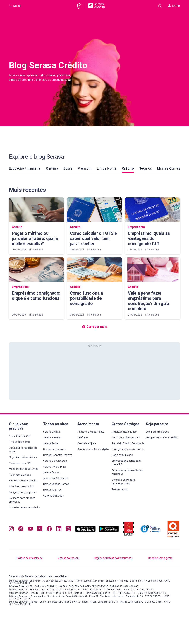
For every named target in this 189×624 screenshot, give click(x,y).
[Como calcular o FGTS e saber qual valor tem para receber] (94, 225)
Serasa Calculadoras (55, 460)
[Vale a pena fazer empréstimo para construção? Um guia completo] (152, 288)
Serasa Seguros (52, 489)
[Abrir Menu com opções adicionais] (15, 6)
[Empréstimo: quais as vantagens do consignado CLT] (152, 225)
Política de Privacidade (29, 558)
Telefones (82, 437)
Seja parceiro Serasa (157, 431)
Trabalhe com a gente (160, 558)
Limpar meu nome (19, 441)
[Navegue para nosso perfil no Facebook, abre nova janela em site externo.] (49, 529)
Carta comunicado (122, 454)
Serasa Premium (52, 437)
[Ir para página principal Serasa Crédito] (96, 6)
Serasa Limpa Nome (54, 449)
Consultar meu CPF (20, 436)
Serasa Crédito (51, 431)
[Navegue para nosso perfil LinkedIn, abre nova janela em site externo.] (58, 529)
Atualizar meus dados (21, 486)
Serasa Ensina (51, 472)
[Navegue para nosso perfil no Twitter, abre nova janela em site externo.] (39, 529)
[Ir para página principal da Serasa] (80, 6)
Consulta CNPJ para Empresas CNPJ (123, 481)
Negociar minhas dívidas (23, 457)
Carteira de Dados (53, 495)
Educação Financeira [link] (25, 168)
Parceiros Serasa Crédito (23, 480)
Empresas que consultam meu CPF (126, 462)
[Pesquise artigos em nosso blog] (160, 6)
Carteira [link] (52, 168)
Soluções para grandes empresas (22, 500)
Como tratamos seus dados (25, 507)
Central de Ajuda (86, 443)
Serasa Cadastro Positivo (57, 454)
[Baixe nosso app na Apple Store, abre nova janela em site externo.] (85, 531)
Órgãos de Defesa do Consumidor (113, 558)
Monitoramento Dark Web (23, 468)
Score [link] (67, 168)
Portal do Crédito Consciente (128, 443)
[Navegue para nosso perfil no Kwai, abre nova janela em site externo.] (68, 529)
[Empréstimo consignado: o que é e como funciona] (36, 288)
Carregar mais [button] (94, 326)
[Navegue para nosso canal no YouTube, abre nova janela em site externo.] (30, 529)
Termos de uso (120, 489)
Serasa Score (50, 443)
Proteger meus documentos (127, 449)
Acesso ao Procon (68, 558)
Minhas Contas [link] (168, 168)
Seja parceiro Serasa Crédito (162, 437)
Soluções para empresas (23, 492)
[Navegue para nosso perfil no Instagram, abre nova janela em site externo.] (11, 529)
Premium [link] (85, 168)
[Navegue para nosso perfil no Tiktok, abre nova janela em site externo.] (20, 529)
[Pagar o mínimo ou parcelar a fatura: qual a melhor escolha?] (36, 225)
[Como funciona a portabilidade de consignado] (94, 288)
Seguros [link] (145, 168)
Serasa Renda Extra (54, 466)
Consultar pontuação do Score (23, 449)
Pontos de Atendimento (90, 431)
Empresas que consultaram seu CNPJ (127, 472)
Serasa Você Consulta (55, 478)
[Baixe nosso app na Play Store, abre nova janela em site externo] (109, 531)
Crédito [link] (128, 169)
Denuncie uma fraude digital (93, 449)
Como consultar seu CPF (126, 437)
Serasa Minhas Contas (56, 484)
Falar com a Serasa (20, 474)
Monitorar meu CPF (20, 463)
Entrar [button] (174, 6)
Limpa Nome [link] (107, 168)
